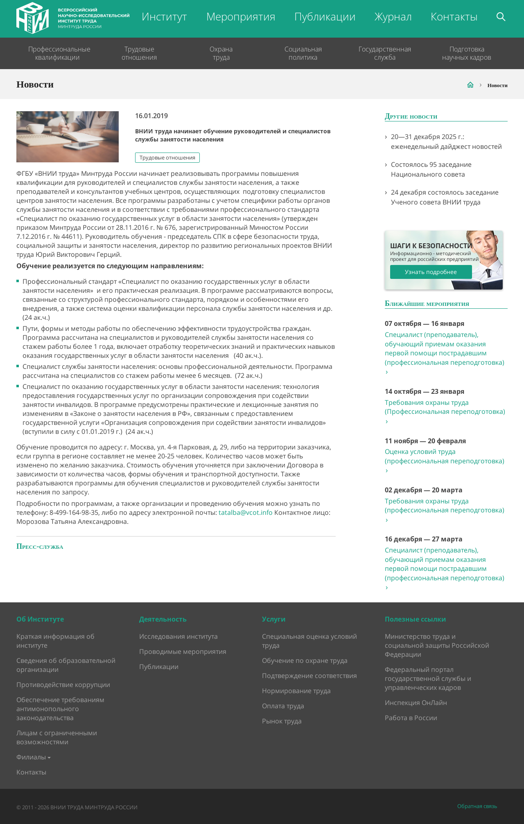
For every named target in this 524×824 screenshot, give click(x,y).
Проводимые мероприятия (182, 651)
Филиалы (31, 756)
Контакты (454, 16)
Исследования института (178, 636)
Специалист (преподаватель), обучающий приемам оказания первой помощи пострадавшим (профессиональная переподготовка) (444, 353)
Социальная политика (303, 53)
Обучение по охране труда (305, 660)
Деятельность (163, 619)
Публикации (325, 16)
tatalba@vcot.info (246, 512)
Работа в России (411, 717)
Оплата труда (283, 705)
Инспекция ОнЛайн (416, 702)
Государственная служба (385, 53)
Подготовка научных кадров (466, 53)
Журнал (393, 16)
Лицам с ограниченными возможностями (56, 737)
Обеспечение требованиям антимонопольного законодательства (60, 708)
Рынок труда (282, 720)
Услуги (274, 619)
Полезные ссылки (415, 619)
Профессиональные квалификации (57, 53)
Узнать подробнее (431, 272)
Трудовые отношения (139, 53)
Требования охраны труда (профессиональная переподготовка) (444, 510)
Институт (164, 16)
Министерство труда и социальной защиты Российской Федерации (437, 645)
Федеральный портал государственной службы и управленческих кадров (428, 678)
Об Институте (40, 619)
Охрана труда (221, 53)
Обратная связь (477, 806)
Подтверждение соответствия (309, 675)
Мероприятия (241, 16)
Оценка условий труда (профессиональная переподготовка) (444, 461)
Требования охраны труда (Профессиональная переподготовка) (445, 412)
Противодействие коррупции (63, 684)
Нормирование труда (296, 690)
